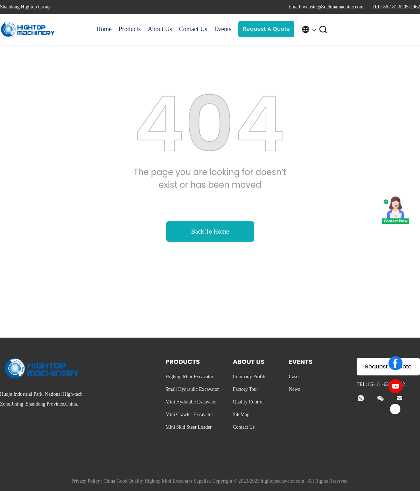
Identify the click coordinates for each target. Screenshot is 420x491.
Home (104, 29)
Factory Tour (245, 389)
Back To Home (210, 231)
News (294, 389)
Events (222, 29)
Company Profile (249, 376)
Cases (294, 376)
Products (130, 29)
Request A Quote (266, 29)
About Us (160, 29)
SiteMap (241, 414)
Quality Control (248, 401)
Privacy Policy (85, 481)
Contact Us (193, 29)
